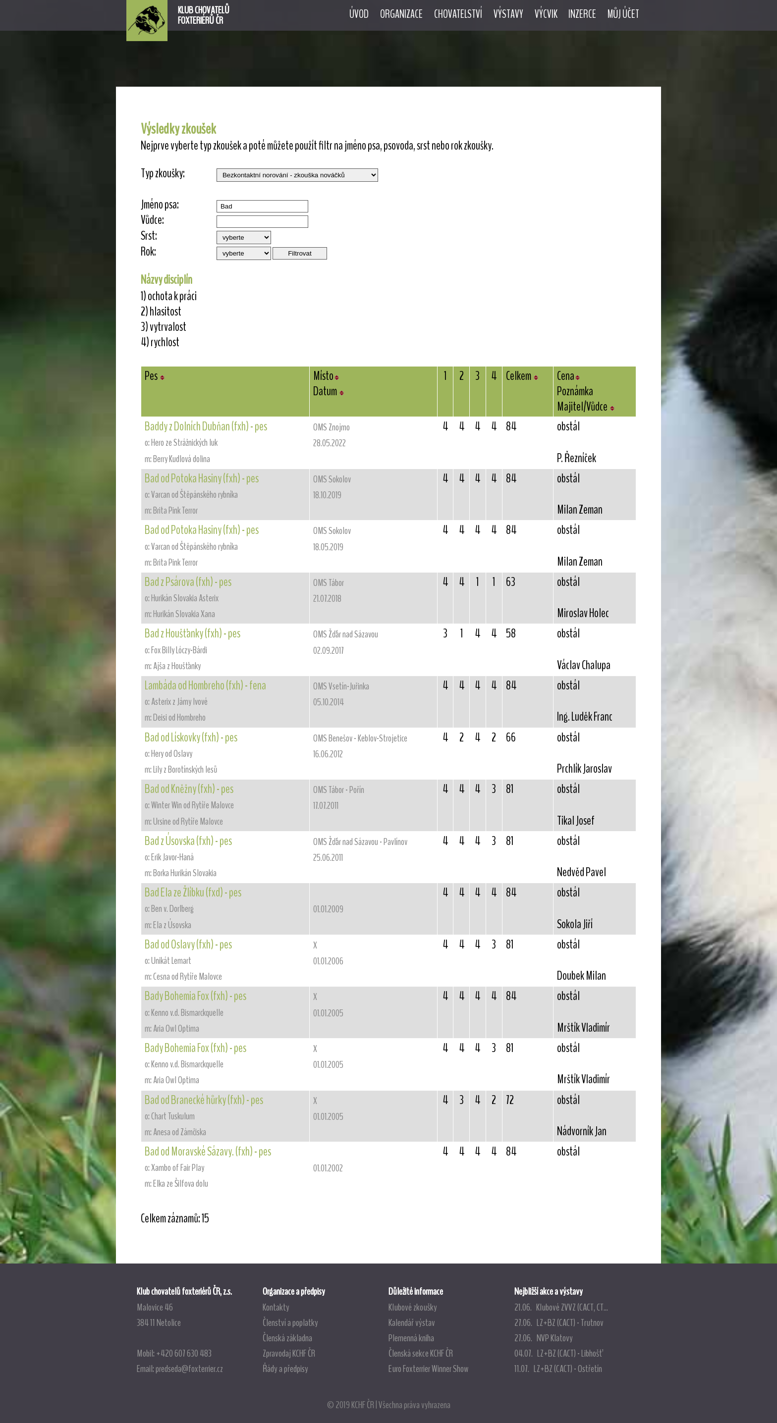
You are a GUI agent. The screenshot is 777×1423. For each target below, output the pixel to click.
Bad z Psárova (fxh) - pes (188, 582)
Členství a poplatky (290, 1322)
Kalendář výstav (411, 1322)
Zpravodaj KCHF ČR (289, 1353)
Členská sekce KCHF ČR (420, 1353)
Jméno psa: (160, 204)
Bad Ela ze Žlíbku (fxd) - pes (193, 892)
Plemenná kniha (411, 1338)
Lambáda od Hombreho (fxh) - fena (205, 685)
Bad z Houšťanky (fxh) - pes (192, 633)
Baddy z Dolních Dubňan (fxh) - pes (206, 426)
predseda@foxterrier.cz (189, 1368)
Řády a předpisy (285, 1368)
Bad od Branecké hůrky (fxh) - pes (204, 1100)
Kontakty (276, 1307)
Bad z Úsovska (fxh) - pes (188, 841)
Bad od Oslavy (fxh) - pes (188, 944)
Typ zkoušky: (163, 173)
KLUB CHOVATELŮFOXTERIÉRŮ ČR (203, 15)
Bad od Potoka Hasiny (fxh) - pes (202, 478)
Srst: (149, 236)
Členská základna (287, 1338)
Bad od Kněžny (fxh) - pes (189, 789)
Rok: (148, 252)
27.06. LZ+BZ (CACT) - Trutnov (559, 1322)
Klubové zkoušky (412, 1307)
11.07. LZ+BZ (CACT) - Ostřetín (558, 1368)
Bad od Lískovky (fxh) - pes (191, 737)
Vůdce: (152, 220)
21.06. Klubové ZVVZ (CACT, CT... (561, 1307)
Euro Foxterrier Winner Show (428, 1368)
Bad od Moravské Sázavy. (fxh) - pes (208, 1151)
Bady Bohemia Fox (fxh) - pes (195, 996)
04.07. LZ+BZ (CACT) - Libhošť (558, 1353)
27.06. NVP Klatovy (543, 1338)
